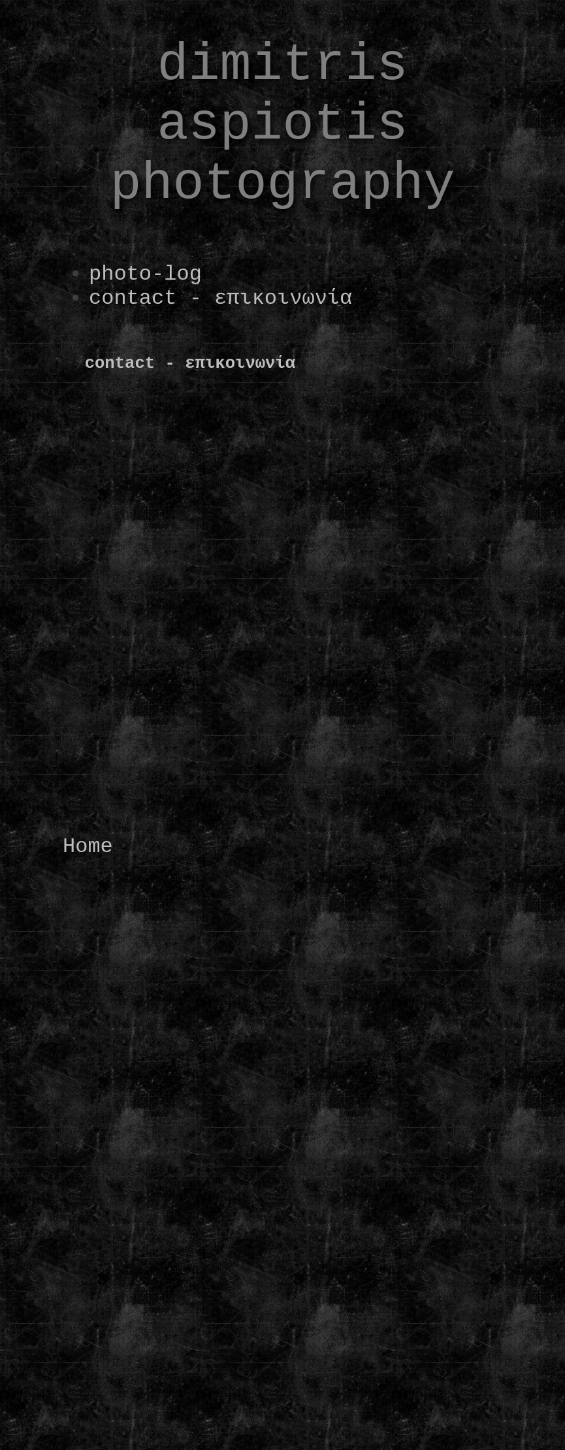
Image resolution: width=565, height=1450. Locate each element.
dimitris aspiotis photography (282, 124)
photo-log (145, 274)
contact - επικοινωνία (220, 298)
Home (88, 846)
